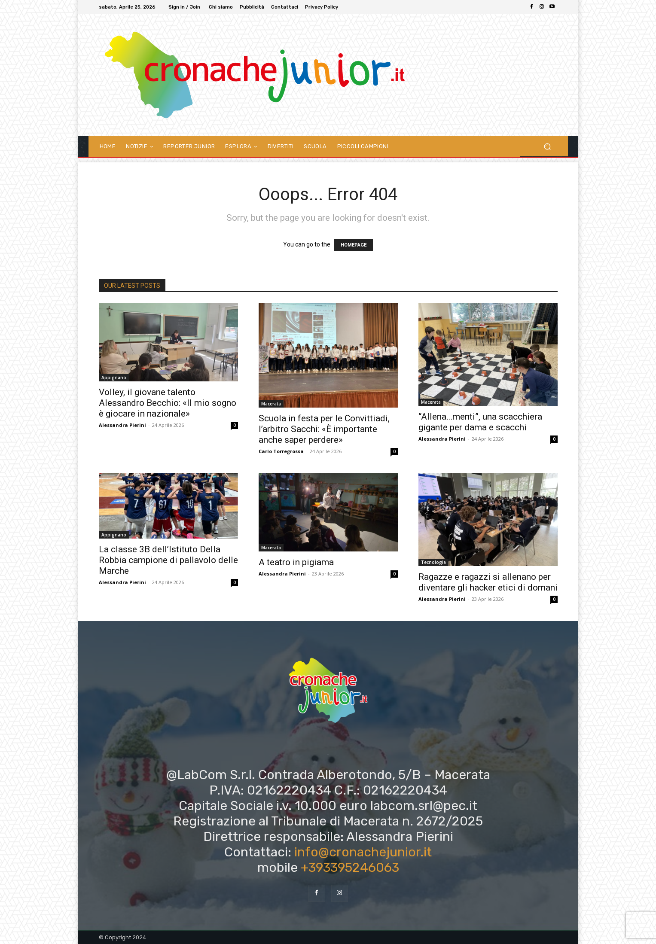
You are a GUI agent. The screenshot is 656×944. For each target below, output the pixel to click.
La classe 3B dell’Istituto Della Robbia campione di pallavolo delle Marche (168, 560)
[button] (547, 146)
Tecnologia (433, 562)
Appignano (113, 378)
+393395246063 (350, 867)
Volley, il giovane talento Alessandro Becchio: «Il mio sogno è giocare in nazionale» (167, 403)
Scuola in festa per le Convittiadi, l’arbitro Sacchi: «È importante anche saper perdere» (324, 429)
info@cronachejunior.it (363, 852)
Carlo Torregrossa (281, 451)
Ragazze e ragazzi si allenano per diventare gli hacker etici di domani (488, 582)
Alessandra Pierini (122, 425)
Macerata (271, 404)
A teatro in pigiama (296, 562)
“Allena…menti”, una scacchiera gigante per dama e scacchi (480, 421)
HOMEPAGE (353, 245)
